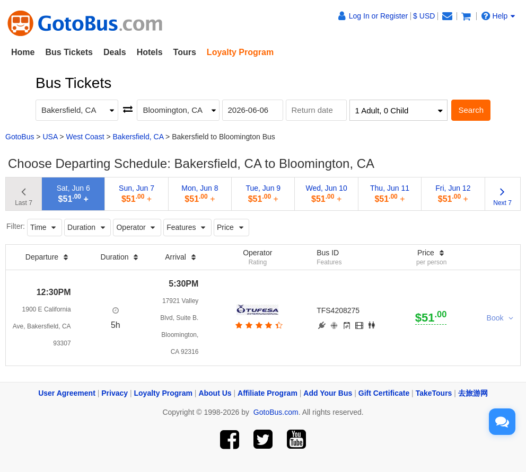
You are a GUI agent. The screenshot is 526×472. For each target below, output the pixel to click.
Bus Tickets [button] (69, 52)
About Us (214, 393)
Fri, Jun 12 (452, 193)
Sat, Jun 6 (73, 193)
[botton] (257, 325)
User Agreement (66, 393)
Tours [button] (184, 52)
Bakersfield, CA (138, 136)
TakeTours (434, 393)
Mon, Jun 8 (199, 193)
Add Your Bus (327, 393)
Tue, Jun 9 (263, 193)
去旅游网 (473, 393)
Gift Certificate (383, 393)
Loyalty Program (163, 393)
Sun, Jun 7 (136, 193)
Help (498, 16)
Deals (114, 52)
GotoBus (19, 136)
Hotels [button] (150, 52)
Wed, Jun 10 (326, 193)
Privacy (114, 393)
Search (471, 109)
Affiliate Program (267, 393)
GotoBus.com (276, 412)
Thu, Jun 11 (389, 193)
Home (22, 52)
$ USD (424, 16)
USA (49, 136)
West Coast (85, 136)
